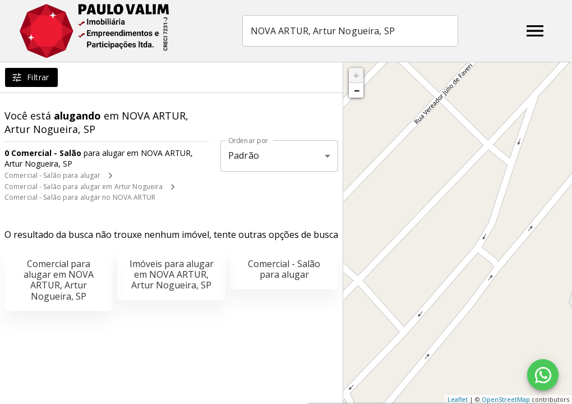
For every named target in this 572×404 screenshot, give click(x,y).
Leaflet (458, 399)
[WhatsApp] (543, 375)
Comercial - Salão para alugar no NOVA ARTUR (79, 197)
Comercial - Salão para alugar (52, 175)
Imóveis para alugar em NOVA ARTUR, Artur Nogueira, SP (172, 274)
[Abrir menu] (535, 31)
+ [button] (356, 75)
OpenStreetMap (506, 399)
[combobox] (350, 31)
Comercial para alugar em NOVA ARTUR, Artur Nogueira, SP (59, 280)
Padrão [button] (243, 155)
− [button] (356, 90)
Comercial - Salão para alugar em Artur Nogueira (83, 186)
